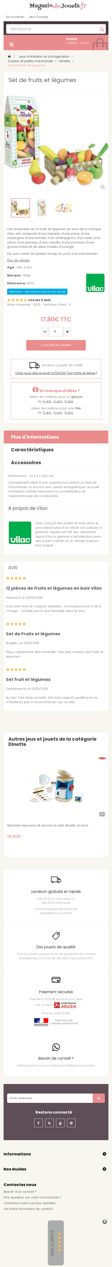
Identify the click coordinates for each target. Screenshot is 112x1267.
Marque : (14, 275)
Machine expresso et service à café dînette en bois (47, 825)
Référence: (16, 283)
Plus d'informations (35, 437)
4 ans (58, 401)
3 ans (47, 401)
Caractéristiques (32, 449)
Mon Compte (38, 17)
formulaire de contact (35, 1209)
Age (10, 267)
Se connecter (15, 17)
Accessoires (26, 462)
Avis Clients (52, 1243)
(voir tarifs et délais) (56, 373)
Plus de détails (18, 260)
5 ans (69, 401)
